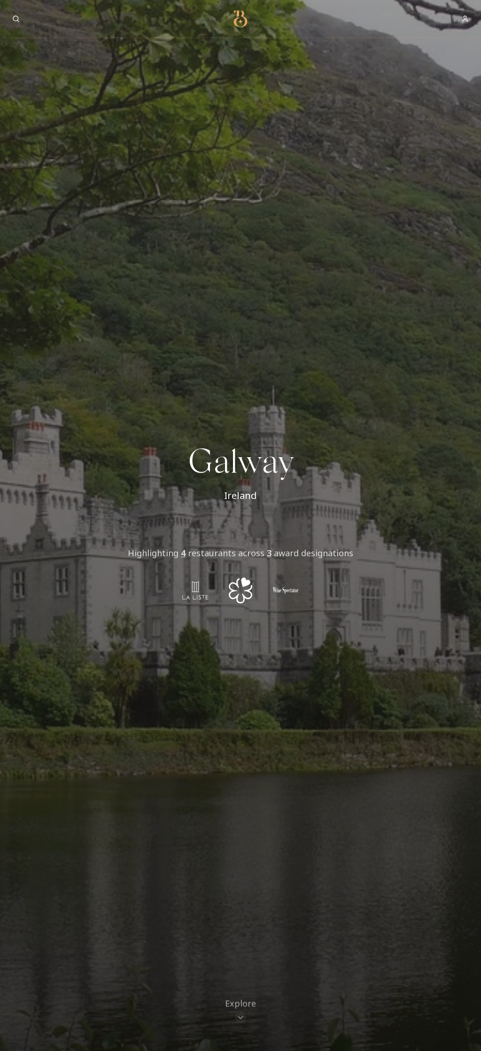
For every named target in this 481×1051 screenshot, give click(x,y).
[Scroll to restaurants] (240, 1012)
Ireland (240, 495)
